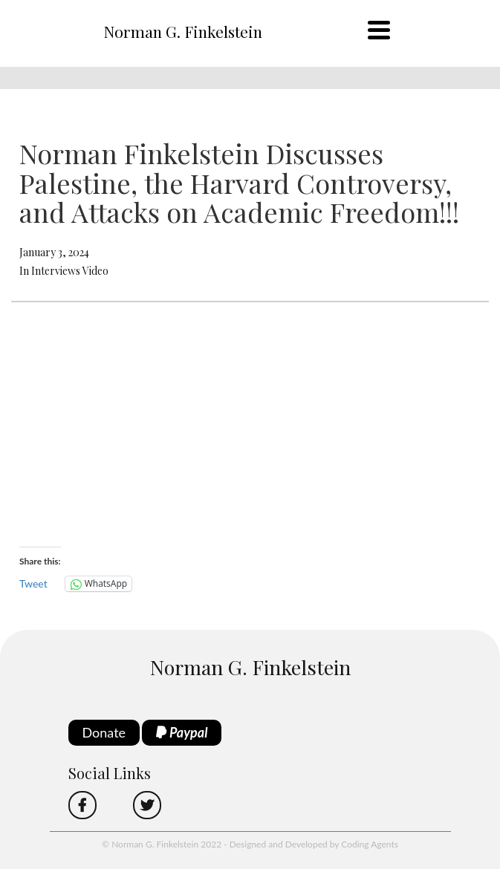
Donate (104, 732)
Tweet (33, 583)
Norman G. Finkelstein (182, 31)
